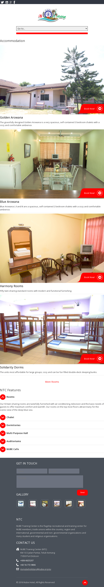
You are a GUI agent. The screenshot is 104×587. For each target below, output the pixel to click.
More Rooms (52, 381)
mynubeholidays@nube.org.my (35, 569)
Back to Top (85, 582)
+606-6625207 (26, 560)
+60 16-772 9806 (28, 564)
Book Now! (89, 108)
